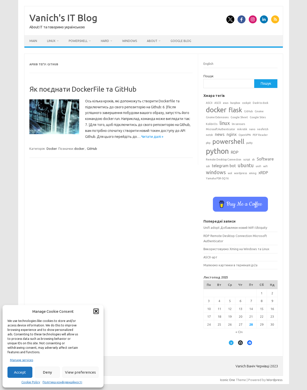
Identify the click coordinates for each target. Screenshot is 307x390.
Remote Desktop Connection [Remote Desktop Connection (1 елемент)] (223, 159)
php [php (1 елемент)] (208, 142)
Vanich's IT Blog (63, 17)
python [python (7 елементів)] (217, 151)
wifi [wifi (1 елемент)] (265, 166)
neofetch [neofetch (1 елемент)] (262, 129)
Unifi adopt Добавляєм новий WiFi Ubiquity (235, 227)
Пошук (208, 76)
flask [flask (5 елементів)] (235, 110)
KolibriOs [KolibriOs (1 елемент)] (211, 123)
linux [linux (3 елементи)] (224, 123)
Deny (47, 372)
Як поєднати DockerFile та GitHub (82, 89)
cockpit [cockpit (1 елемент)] (246, 102)
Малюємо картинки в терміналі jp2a (230, 265)
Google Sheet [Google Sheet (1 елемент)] (239, 117)
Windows (129, 40)
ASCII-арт (210, 257)
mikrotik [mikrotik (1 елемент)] (242, 129)
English (208, 63)
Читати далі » (152, 137)
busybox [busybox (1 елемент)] (235, 102)
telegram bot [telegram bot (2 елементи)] (224, 165)
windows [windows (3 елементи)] (216, 172)
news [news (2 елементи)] (220, 134)
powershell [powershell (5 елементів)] (228, 141)
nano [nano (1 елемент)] (252, 129)
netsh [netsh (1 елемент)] (209, 134)
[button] (96, 311)
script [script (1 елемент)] (246, 159)
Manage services (21, 360)
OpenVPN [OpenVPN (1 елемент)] (245, 134)
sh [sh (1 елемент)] (253, 159)
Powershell (78, 40)
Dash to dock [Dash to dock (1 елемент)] (260, 102)
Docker (52, 148)
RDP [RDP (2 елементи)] (235, 152)
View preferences (80, 372)
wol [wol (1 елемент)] (230, 173)
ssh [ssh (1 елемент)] (208, 166)
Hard (105, 40)
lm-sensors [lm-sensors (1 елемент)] (238, 123)
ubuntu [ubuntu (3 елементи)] (246, 165)
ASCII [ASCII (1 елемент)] (209, 102)
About (152, 40)
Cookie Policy (30, 382)
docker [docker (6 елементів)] (216, 110)
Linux (51, 40)
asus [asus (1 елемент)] (225, 102)
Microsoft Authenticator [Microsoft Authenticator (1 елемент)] (220, 129)
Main (33, 40)
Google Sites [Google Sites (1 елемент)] (258, 117)
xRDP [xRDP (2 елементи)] (263, 172)
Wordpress (274, 380)
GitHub (92, 148)
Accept (20, 372)
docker (79, 148)
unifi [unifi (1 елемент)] (258, 166)
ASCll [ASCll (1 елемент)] (217, 102)
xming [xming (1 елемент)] (252, 173)
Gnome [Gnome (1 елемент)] (259, 111)
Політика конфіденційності (62, 382)
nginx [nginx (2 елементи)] (232, 134)
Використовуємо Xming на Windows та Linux (236, 249)
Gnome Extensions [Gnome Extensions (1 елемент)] (217, 117)
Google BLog (181, 40)
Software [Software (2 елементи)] (265, 159)
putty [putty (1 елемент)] (249, 142)
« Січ (239, 332)
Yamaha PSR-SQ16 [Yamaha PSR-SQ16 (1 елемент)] (217, 178)
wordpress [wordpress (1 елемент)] (240, 173)
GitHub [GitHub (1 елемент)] (248, 111)
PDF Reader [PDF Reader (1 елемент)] (260, 134)
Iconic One (227, 380)
